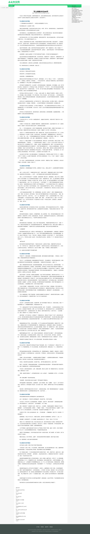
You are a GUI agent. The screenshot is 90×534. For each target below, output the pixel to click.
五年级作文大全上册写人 (77, 15)
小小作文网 (3, 7)
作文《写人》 (74, 8)
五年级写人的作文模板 (20, 513)
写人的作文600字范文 (20, 489)
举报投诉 (51, 526)
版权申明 (46, 526)
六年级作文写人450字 (76, 7)
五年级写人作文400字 (20, 519)
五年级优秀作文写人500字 (21, 506)
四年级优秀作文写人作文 (21, 516)
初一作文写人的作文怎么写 (21, 509)
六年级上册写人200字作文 (77, 14)
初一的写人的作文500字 (76, 12)
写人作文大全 (18, 496)
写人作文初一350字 (20, 503)
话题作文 (7, 7)
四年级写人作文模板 (20, 499)
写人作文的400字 (75, 9)
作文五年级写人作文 (76, 11)
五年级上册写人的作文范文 (77, 10)
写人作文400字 (19, 493)
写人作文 (11, 5)
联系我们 (42, 526)
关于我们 (38, 526)
